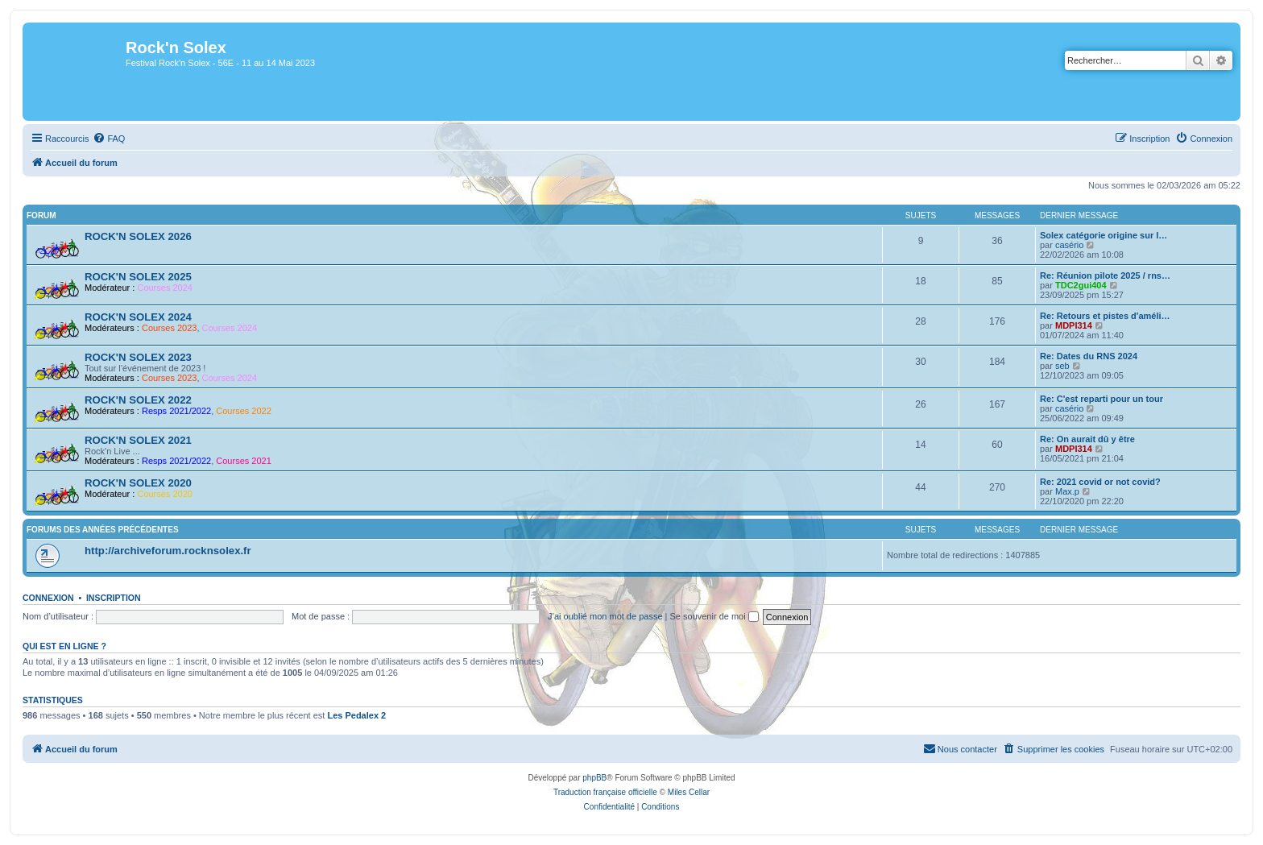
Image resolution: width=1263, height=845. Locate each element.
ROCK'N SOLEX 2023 (138, 357)
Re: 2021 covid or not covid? (1100, 482)
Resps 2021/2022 (176, 411)
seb (1062, 366)
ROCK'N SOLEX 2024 (138, 317)
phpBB (594, 777)
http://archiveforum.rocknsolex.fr (168, 551)
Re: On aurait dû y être (1087, 439)
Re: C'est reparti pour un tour (1101, 399)
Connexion (48, 598)
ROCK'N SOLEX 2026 (138, 236)
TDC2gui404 (1081, 285)
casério (1069, 245)
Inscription (113, 598)
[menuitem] (109, 138)
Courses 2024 (165, 287)
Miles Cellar (689, 792)
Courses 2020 (165, 494)
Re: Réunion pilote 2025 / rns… (1105, 275)
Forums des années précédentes (103, 529)
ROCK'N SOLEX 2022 (138, 400)
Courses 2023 (169, 328)
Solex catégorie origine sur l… (1103, 235)
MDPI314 (1073, 325)
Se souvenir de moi (714, 616)
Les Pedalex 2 (356, 715)
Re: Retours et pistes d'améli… (1105, 316)
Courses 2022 (243, 411)
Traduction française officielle (605, 792)
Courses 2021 (243, 461)
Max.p (1067, 491)
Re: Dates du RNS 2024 (1088, 356)
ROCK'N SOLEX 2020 (138, 483)
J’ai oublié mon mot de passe (605, 616)
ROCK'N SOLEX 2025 (138, 277)
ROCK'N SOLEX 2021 (138, 440)
